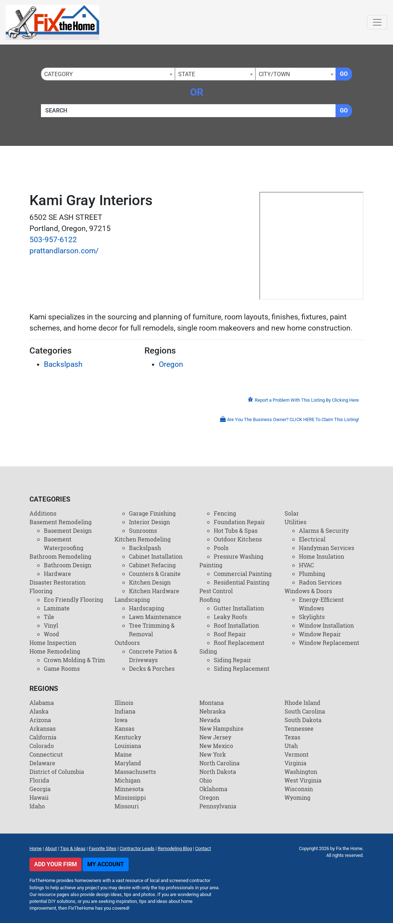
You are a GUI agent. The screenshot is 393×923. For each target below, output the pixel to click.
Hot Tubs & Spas (236, 530)
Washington (301, 771)
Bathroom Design (67, 565)
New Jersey (215, 737)
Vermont (297, 754)
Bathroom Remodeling (60, 556)
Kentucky (128, 737)
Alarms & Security (324, 530)
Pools (221, 548)
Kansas (124, 728)
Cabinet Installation (155, 556)
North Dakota (217, 771)
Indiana (125, 711)
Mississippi (130, 797)
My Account (105, 864)
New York (212, 754)
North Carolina (219, 763)
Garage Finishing (152, 513)
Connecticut (46, 754)
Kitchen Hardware (154, 591)
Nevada (209, 720)
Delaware (42, 763)
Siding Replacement (241, 668)
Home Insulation (321, 556)
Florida (39, 780)
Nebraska (212, 711)
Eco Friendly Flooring (73, 599)
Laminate (57, 608)
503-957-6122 (53, 239)
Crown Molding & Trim (74, 660)
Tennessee (299, 728)
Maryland (128, 763)
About (51, 848)
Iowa (121, 720)
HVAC (306, 565)
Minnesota (129, 789)
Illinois (124, 702)
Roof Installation (236, 625)
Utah (291, 745)
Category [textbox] (58, 74)
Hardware (57, 573)
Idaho (37, 806)
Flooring (40, 591)
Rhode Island (302, 702)
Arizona (40, 720)
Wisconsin (299, 789)
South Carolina (305, 711)
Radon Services (320, 582)
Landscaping (132, 599)
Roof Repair (230, 634)
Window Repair (320, 634)
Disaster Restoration (57, 582)
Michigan (127, 780)
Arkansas (42, 728)
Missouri (127, 806)
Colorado (41, 745)
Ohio (205, 780)
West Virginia (303, 780)
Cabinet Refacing (152, 565)
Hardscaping (146, 608)
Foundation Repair (239, 522)
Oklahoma (213, 789)
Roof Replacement (239, 642)
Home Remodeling (54, 651)
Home (35, 848)
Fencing (225, 513)
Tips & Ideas (72, 848)
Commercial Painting (243, 573)
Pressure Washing (238, 556)
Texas (292, 737)
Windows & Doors (308, 591)
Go (344, 73)
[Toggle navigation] (377, 22)
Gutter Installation (239, 608)
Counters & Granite (155, 573)
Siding (208, 651)
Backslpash (63, 364)
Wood (51, 634)
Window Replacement (329, 642)
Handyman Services (326, 548)
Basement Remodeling (60, 522)
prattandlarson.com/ (64, 250)
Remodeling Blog (175, 848)
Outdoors (127, 642)
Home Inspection (52, 642)
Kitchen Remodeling (143, 539)
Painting (210, 565)
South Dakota (303, 720)
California (42, 737)
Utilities (295, 522)
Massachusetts (135, 771)
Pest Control (216, 591)
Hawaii (38, 797)
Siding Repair (232, 660)
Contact (203, 848)
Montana (211, 702)
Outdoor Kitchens (238, 539)
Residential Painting (241, 582)
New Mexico (216, 745)
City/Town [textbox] (274, 74)
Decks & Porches (152, 668)
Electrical (312, 539)
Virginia (295, 763)
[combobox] (108, 74)
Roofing (209, 599)
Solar (292, 513)
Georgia (40, 789)
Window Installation (326, 625)
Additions (42, 513)
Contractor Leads (137, 848)
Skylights (312, 616)
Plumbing (312, 573)
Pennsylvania (217, 806)
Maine (123, 754)
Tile (49, 616)
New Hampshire (221, 728)
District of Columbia (56, 771)
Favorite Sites (102, 848)
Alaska (38, 711)
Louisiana (128, 745)
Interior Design (149, 522)
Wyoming (297, 797)
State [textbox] (186, 74)
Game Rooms (62, 668)
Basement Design (68, 530)
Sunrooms (143, 530)
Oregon (171, 364)
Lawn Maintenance (155, 616)
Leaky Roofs (230, 616)
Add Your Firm (55, 864)
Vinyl (51, 625)
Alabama (41, 702)
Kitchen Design (150, 582)
